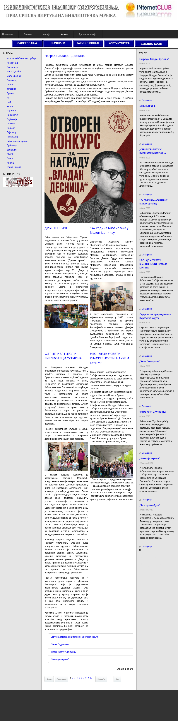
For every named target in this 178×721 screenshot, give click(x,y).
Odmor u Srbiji (146, 567)
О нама (28, 34)
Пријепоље (12, 115)
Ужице (10, 106)
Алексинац (12, 63)
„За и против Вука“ (149, 505)
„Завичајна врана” (60, 659)
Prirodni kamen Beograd (151, 564)
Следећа (101, 679)
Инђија (10, 163)
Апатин (10, 154)
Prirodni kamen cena (149, 557)
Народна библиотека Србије (21, 58)
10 (91, 678)
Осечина (11, 123)
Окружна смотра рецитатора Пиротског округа (74, 637)
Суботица (12, 145)
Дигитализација (87, 34)
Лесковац (11, 80)
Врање (10, 93)
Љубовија (12, 119)
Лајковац (11, 132)
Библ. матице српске (17, 141)
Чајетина (11, 110)
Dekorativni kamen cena (151, 560)
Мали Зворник (14, 76)
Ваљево (11, 128)
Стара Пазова (14, 167)
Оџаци (10, 158)
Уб (8, 97)
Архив (64, 34)
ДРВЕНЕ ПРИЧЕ (56, 228)
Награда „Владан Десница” (65, 56)
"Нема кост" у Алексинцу (63, 652)
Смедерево (12, 67)
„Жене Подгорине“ (60, 644)
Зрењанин (12, 150)
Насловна (7, 34)
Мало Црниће (14, 71)
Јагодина (11, 89)
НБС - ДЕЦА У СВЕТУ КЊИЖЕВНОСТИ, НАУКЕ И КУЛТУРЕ (109, 358)
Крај (117, 679)
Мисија (46, 34)
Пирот (10, 84)
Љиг (9, 102)
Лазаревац (12, 136)
